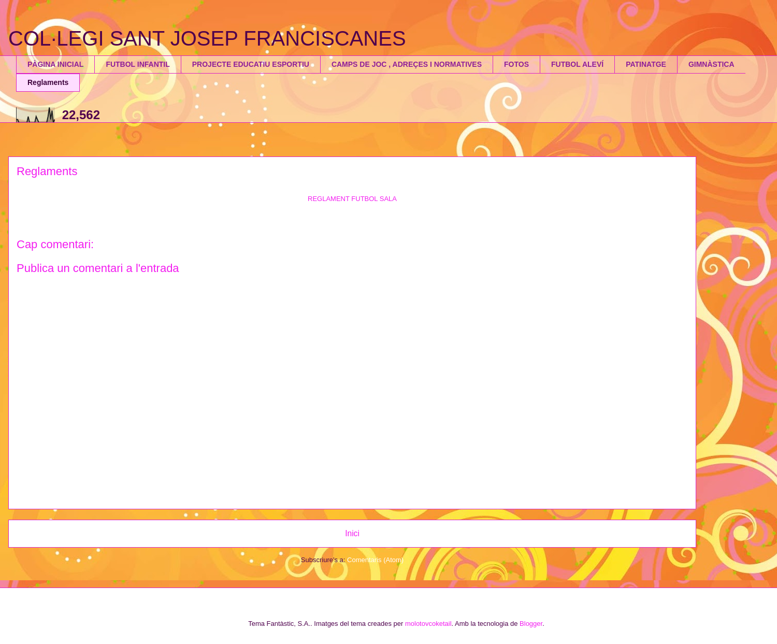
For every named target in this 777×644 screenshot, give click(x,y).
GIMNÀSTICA (711, 64)
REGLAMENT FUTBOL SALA (352, 199)
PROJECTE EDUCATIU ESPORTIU (250, 64)
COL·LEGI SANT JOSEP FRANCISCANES (207, 38)
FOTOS (516, 64)
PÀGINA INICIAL (55, 64)
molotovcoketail (428, 623)
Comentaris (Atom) (375, 560)
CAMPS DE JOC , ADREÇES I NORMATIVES (407, 64)
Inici (352, 533)
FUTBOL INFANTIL (137, 64)
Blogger (531, 623)
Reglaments (47, 82)
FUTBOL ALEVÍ (577, 64)
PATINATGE (646, 64)
